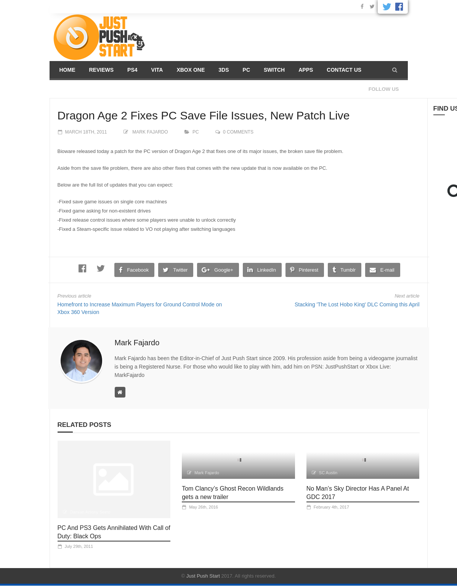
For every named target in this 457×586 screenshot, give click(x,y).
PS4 (132, 70)
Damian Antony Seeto (90, 512)
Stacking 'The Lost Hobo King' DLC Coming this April (357, 304)
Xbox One (190, 70)
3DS (223, 70)
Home (67, 70)
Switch (274, 70)
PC (246, 70)
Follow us (384, 89)
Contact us (344, 70)
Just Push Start (203, 576)
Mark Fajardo (150, 132)
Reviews (101, 70)
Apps (305, 70)
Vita (157, 70)
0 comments (238, 132)
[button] (395, 70)
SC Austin (328, 472)
